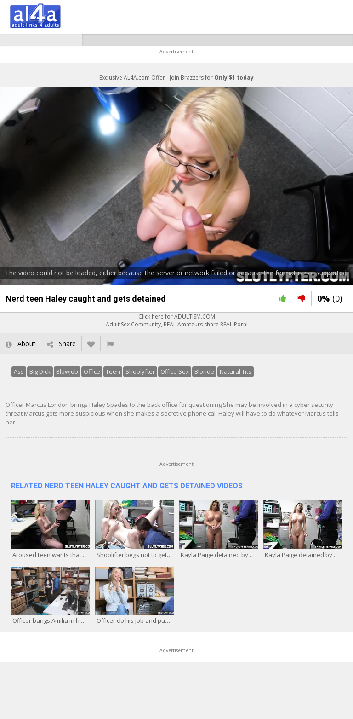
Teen (113, 371)
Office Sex (174, 371)
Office (92, 371)
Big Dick (40, 371)
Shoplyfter (140, 371)
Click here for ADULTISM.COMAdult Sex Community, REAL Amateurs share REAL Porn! (177, 320)
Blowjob (67, 371)
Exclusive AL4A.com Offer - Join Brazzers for (176, 77)
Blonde (204, 371)
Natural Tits (235, 371)
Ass (19, 371)
